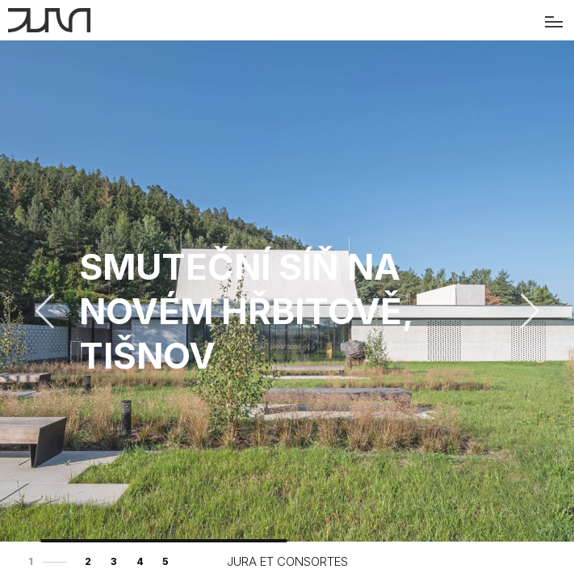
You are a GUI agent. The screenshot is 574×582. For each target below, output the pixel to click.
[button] (529, 311)
